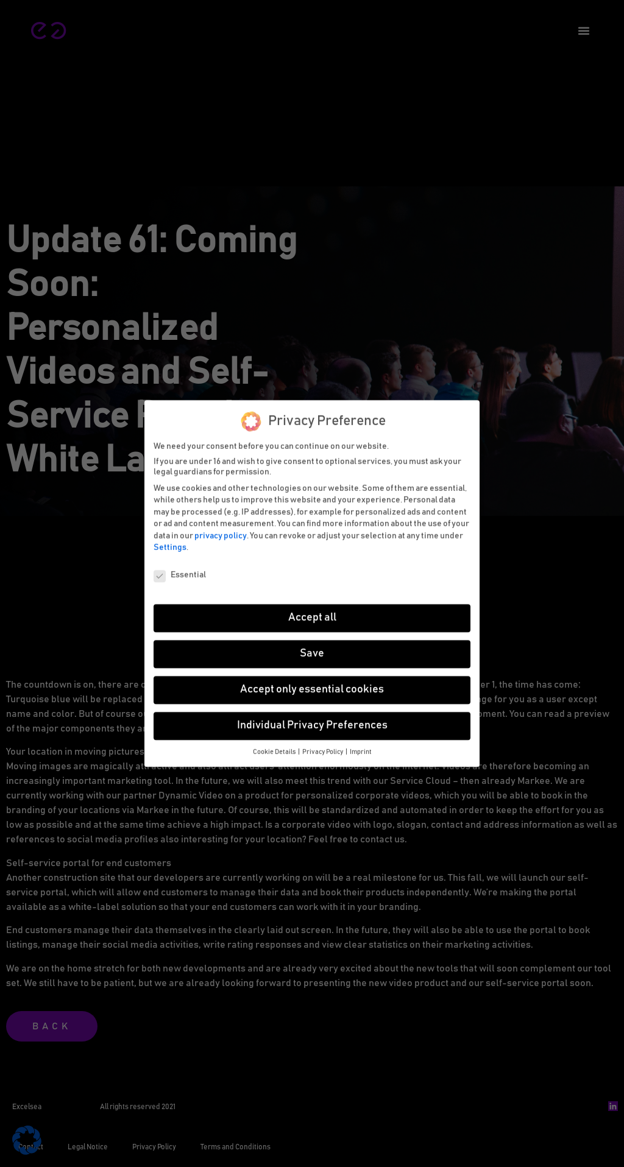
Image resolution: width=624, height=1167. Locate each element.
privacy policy (220, 532)
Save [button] (312, 649)
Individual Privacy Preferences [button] (312, 721)
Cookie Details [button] (275, 748)
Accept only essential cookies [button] (312, 685)
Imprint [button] (361, 748)
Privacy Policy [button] (323, 748)
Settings (170, 544)
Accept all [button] (312, 613)
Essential (180, 571)
